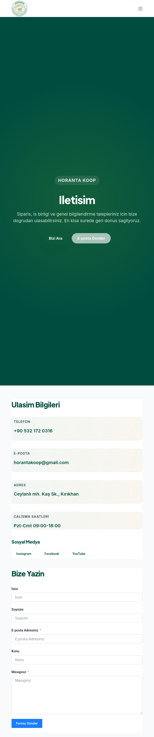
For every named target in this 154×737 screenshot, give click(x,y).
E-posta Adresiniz (25, 630)
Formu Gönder (27, 723)
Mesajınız (19, 672)
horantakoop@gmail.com (41, 462)
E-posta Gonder (91, 238)
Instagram (23, 554)
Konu (15, 651)
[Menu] (140, 9)
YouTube (78, 554)
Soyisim (18, 609)
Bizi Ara (55, 238)
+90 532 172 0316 (33, 431)
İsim (15, 589)
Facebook (52, 554)
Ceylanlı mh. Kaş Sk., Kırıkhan (46, 494)
